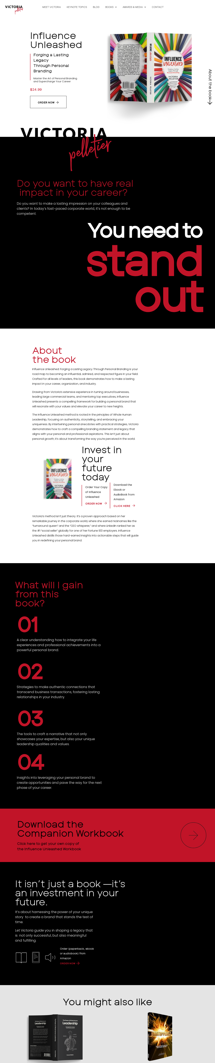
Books (111, 7)
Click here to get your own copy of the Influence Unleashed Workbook (48, 846)
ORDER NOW (68, 963)
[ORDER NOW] (79, 963)
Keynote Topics (77, 7)
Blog (96, 7)
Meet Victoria (51, 7)
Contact (158, 7)
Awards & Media (134, 7)
